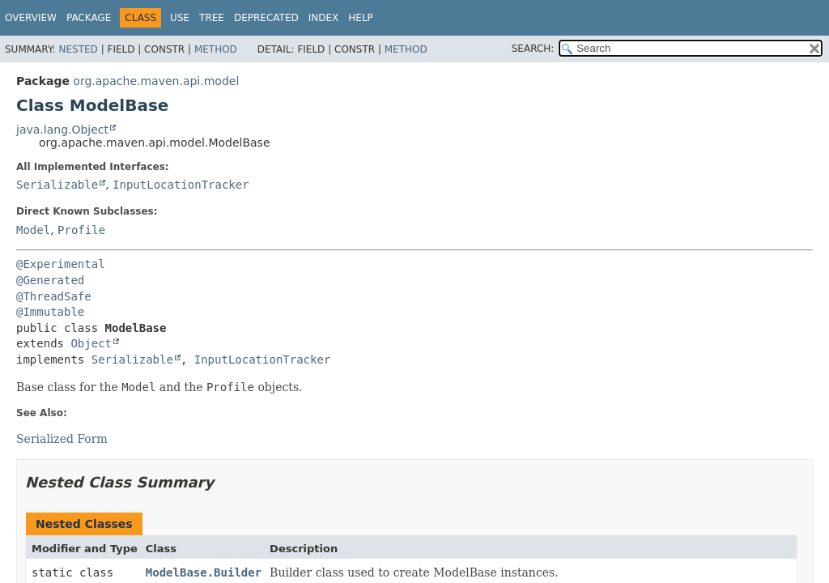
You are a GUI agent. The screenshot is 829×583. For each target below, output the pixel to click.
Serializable (57, 184)
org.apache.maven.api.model (156, 80)
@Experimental (60, 263)
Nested (77, 49)
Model (33, 229)
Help (360, 17)
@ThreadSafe (53, 296)
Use (179, 17)
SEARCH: (533, 48)
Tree (211, 17)
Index (323, 17)
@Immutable (50, 311)
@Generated (50, 280)
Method (215, 49)
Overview (31, 17)
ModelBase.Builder (203, 572)
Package (88, 17)
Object (91, 343)
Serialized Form (62, 438)
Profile (81, 229)
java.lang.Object (62, 129)
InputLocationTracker (181, 184)
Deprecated (266, 17)
